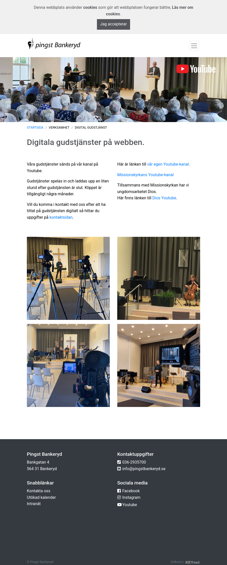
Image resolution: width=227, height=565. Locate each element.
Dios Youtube (164, 198)
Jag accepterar (113, 24)
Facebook (131, 490)
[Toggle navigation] (194, 46)
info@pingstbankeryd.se (143, 468)
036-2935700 (134, 462)
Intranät (34, 503)
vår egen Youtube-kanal (168, 164)
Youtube (129, 504)
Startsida (35, 127)
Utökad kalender (41, 497)
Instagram (131, 497)
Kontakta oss (38, 490)
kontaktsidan (61, 217)
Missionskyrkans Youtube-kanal (145, 174)
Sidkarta (176, 562)
